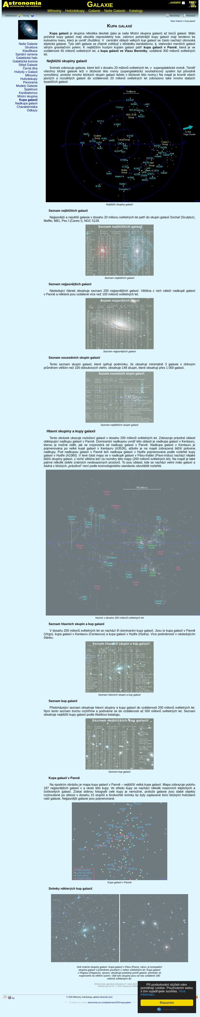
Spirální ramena (27, 54)
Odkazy (32, 110)
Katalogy (136, 11)
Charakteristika (27, 106)
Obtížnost (11, 15)
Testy (26, 15)
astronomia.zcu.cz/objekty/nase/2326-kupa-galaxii (109, 1002)
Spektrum (30, 89)
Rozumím (167, 1003)
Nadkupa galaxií (26, 103)
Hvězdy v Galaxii (25, 71)
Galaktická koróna (24, 61)
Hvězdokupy (75, 11)
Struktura (31, 47)
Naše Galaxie (114, 11)
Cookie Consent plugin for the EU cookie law (167, 1009)
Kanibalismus (28, 92)
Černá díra (30, 68)
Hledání (191, 15)
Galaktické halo (26, 57)
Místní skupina (27, 96)
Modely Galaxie (26, 85)
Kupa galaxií (28, 99)
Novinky (175, 15)
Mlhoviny (54, 11)
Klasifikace (30, 50)
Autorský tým (106, 997)
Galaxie (100, 4)
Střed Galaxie (28, 64)
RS (13, 998)
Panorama (30, 82)
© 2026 (69, 997)
